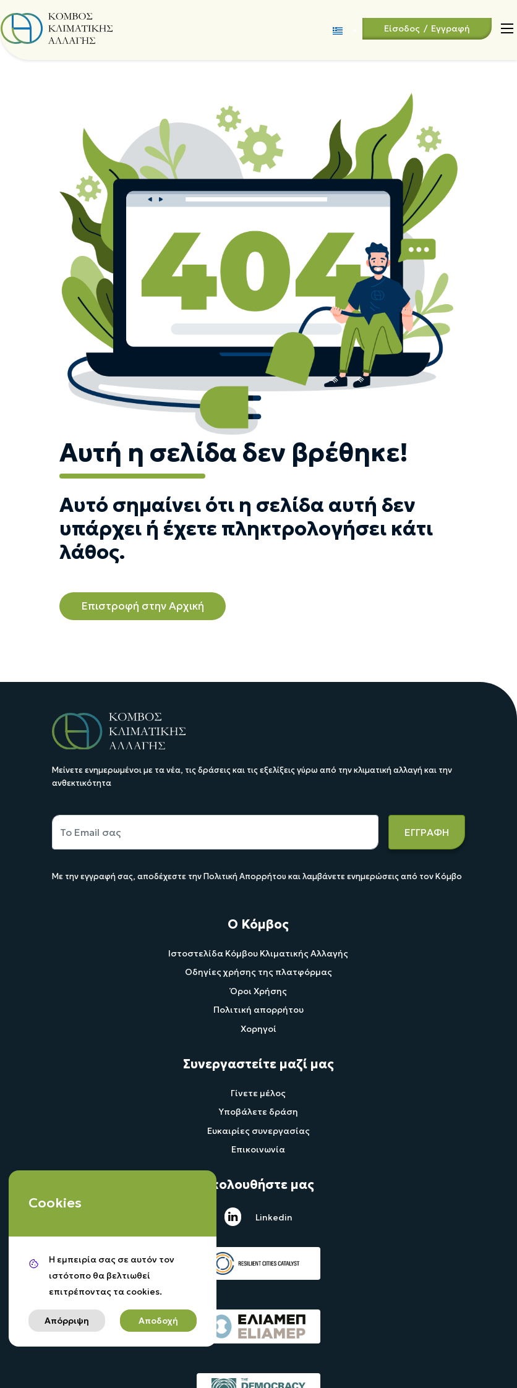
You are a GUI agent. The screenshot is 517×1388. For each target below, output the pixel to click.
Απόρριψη (67, 1320)
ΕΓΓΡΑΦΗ (426, 832)
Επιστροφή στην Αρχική (142, 606)
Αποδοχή (158, 1320)
